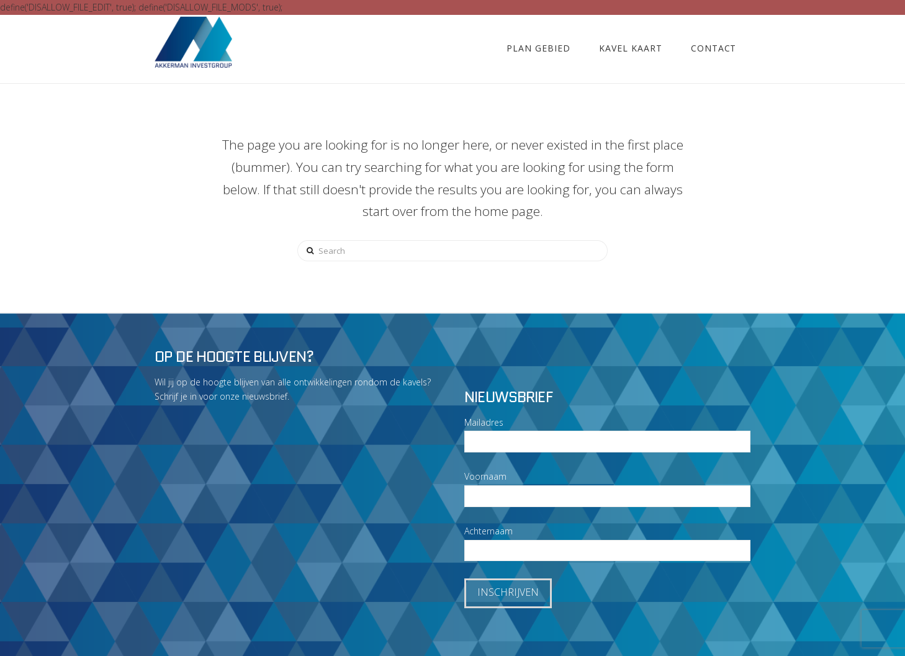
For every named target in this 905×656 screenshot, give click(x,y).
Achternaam (488, 531)
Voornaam (485, 476)
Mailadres (483, 422)
